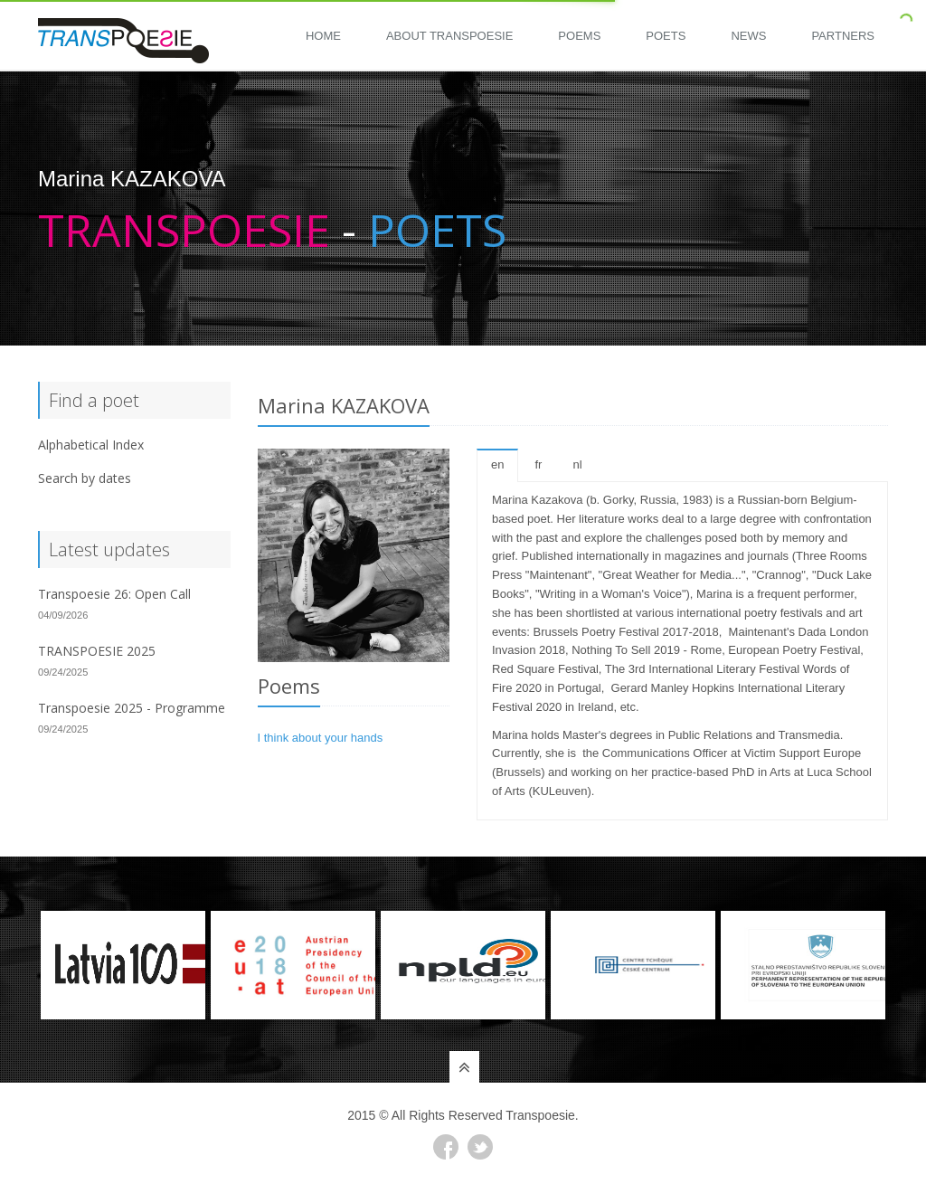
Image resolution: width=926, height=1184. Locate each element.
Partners (842, 36)
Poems (579, 36)
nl (576, 464)
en (497, 464)
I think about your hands (320, 737)
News (748, 36)
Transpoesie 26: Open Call (114, 593)
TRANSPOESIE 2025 (97, 650)
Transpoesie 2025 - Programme (131, 707)
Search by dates (84, 478)
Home (323, 36)
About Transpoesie (449, 36)
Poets (665, 36)
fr (538, 464)
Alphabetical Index (91, 444)
